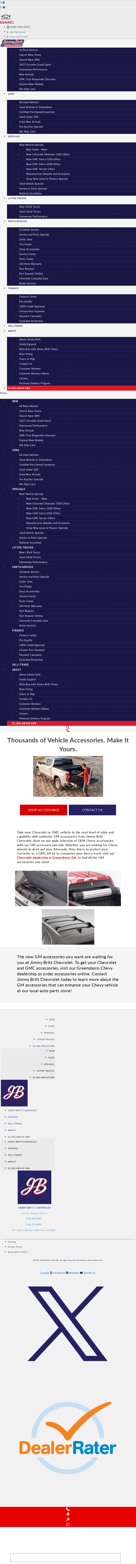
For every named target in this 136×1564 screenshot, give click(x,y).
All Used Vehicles (29, 102)
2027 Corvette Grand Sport (35, 64)
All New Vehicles (28, 406)
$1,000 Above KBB (19, 388)
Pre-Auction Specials (31, 126)
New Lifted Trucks (29, 206)
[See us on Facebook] (61, 1272)
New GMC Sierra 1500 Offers (43, 159)
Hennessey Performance (33, 69)
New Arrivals (26, 74)
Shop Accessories (29, 249)
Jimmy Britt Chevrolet (22, 1110)
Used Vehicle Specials (31, 183)
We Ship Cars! (27, 89)
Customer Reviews (30, 368)
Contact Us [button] (92, 810)
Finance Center (28, 296)
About (12, 331)
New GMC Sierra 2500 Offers (43, 164)
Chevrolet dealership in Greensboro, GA (46, 857)
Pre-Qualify (25, 301)
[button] (68, 393)
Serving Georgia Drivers (35, 1213)
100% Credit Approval (32, 306)
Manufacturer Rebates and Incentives (48, 173)
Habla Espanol (27, 344)
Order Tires (25, 239)
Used (11, 94)
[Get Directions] (68, 1514)
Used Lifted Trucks (30, 211)
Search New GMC (29, 59)
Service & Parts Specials (33, 188)
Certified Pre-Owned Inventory (37, 112)
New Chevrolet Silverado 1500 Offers (48, 154)
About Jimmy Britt (30, 339)
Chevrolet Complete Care (33, 278)
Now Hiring (26, 353)
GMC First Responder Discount (37, 79)
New (15, 401)
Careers (23, 378)
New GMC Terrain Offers (40, 169)
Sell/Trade (20, 665)
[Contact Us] (68, 730)
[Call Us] (68, 1509)
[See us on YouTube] (76, 1272)
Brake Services (27, 283)
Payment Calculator (30, 316)
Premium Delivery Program (34, 383)
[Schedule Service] (68, 1519)
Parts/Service (17, 221)
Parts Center (26, 258)
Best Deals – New (36, 149)
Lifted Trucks (17, 198)
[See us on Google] (46, 1272)
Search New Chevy (30, 54)
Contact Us (25, 363)
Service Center (27, 254)
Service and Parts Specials (34, 234)
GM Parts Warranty (30, 263)
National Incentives (30, 193)
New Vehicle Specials (31, 144)
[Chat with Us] (68, 1524)
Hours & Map (27, 358)
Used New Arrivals (30, 121)
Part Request (26, 268)
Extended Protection (31, 321)
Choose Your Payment (32, 311)
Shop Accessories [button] (43, 810)
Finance (13, 288)
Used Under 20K (28, 116)
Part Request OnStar (31, 273)
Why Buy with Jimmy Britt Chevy (38, 349)
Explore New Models (31, 84)
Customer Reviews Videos (34, 373)
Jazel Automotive (95, 1260)
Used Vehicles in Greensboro (35, 107)
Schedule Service (29, 229)
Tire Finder (25, 244)
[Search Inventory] (66, 1557)
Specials (14, 136)
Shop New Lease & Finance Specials (47, 178)
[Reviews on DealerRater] (68, 1503)
